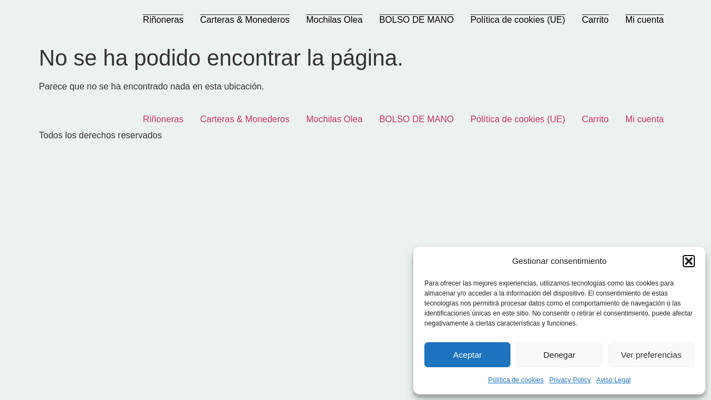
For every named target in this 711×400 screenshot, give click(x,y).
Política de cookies (516, 380)
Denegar (559, 354)
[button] (688, 261)
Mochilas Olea (334, 19)
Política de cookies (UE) (517, 19)
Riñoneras (163, 19)
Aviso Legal (613, 380)
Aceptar (467, 354)
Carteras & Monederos (244, 19)
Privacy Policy (570, 380)
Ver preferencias (651, 354)
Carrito (595, 19)
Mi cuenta (644, 19)
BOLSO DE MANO (416, 19)
